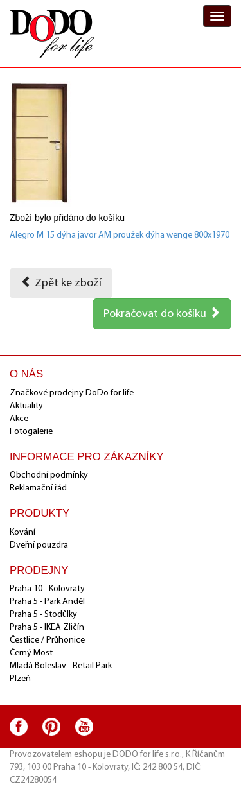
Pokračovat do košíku (161, 313)
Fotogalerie (31, 432)
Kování (22, 532)
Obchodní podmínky (49, 475)
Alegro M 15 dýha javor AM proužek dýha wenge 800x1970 (119, 235)
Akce (19, 419)
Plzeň (20, 679)
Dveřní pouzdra (39, 545)
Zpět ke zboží (61, 282)
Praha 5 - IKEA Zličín (47, 627)
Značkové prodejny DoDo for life (72, 393)
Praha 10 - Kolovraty (47, 589)
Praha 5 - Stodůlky (43, 614)
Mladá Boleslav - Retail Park (61, 666)
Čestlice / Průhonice (47, 640)
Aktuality (26, 406)
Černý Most (31, 653)
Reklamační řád (38, 488)
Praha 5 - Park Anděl (47, 602)
